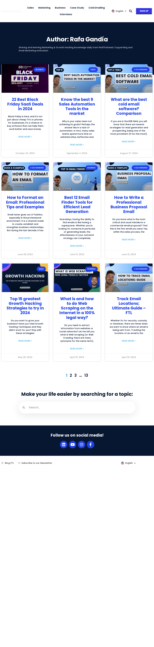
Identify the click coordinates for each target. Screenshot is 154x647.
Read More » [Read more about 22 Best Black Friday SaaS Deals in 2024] (25, 136)
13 (86, 375)
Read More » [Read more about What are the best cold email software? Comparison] (129, 141)
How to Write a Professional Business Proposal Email (128, 204)
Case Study (77, 7)
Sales (30, 7)
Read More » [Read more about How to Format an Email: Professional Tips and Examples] (25, 238)
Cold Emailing (96, 7)
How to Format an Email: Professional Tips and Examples (25, 202)
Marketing (44, 7)
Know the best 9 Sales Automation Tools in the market (77, 106)
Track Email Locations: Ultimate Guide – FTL (129, 306)
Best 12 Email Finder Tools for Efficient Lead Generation (77, 204)
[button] (130, 11)
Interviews (66, 14)
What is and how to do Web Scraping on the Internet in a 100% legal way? (77, 308)
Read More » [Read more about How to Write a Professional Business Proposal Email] (129, 239)
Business (60, 7)
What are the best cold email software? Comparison (129, 106)
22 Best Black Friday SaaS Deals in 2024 (25, 104)
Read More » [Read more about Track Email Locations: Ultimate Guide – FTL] (129, 340)
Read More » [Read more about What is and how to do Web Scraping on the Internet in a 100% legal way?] (77, 348)
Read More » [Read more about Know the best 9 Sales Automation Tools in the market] (77, 144)
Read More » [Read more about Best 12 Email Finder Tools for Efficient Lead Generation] (77, 245)
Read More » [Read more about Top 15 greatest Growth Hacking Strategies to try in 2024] (25, 340)
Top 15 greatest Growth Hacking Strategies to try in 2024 (25, 306)
